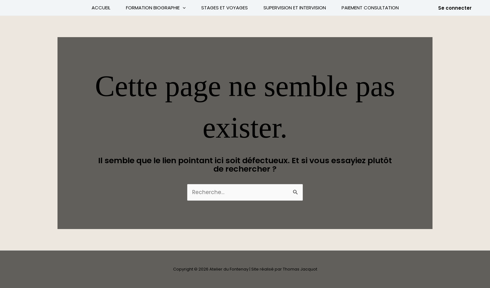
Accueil (101, 7)
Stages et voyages (224, 7)
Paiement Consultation (370, 7)
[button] (455, 8)
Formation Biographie (156, 8)
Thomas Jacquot (300, 269)
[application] (183, 8)
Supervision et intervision (294, 7)
